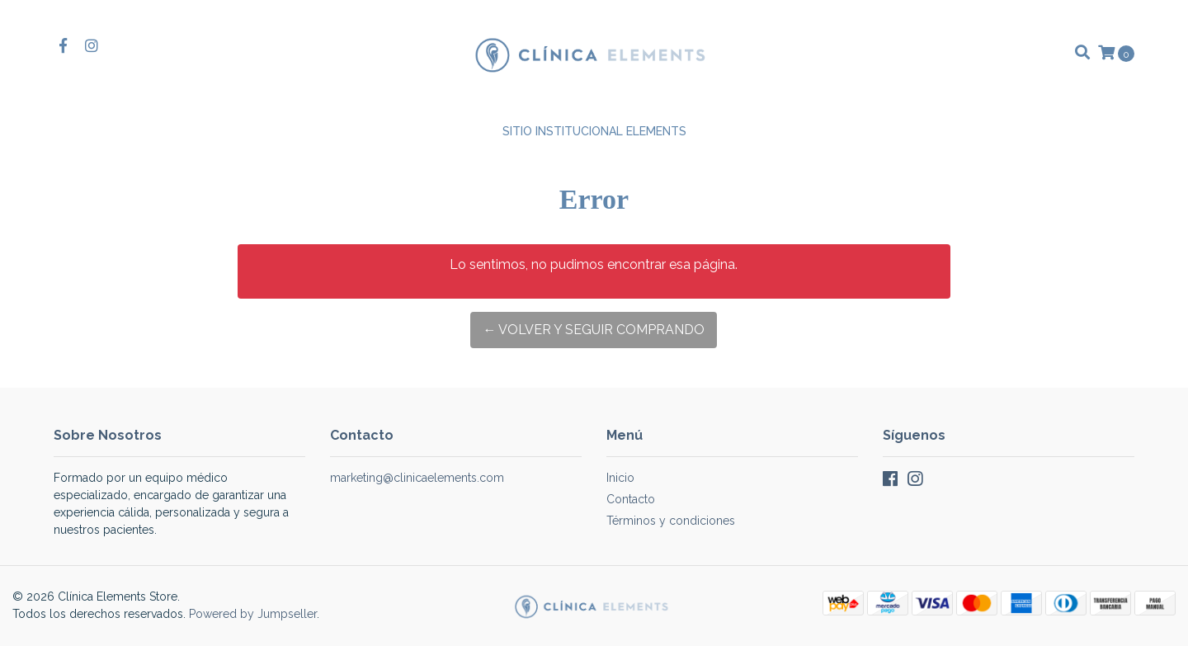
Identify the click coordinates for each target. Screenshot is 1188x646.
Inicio (620, 477)
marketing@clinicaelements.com (417, 477)
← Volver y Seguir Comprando (594, 329)
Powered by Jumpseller (253, 613)
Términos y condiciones (670, 520)
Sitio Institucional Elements (594, 131)
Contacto (630, 499)
